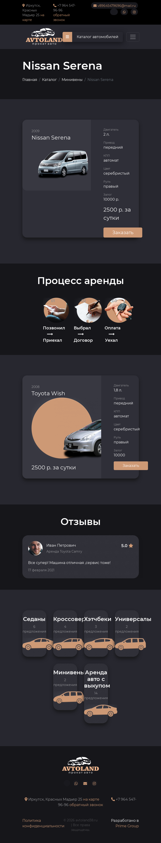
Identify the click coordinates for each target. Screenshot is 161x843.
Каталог (49, 80)
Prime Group (127, 826)
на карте (91, 799)
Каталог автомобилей (90, 37)
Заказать (122, 232)
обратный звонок (86, 805)
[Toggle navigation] (133, 36)
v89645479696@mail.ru (114, 6)
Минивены (72, 80)
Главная (29, 80)
